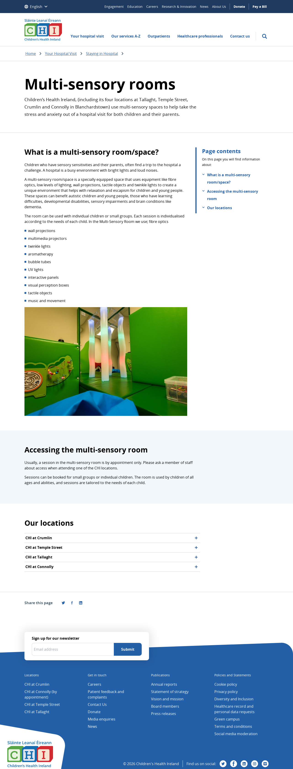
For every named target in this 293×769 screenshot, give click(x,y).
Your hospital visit (87, 36)
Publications (160, 675)
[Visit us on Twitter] (223, 763)
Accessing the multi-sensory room (232, 195)
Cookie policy (225, 684)
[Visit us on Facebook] (72, 602)
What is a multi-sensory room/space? (228, 178)
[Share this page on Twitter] (63, 602)
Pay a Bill (260, 6)
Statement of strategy (170, 691)
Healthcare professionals (200, 36)
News (204, 6)
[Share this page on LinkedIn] (80, 602)
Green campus (227, 719)
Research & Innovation (179, 6)
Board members (165, 706)
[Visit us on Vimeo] (265, 763)
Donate (239, 6)
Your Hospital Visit (61, 53)
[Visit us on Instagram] (254, 763)
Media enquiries (101, 719)
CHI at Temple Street (42, 704)
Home (30, 53)
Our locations (219, 207)
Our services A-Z (125, 36)
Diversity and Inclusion (233, 698)
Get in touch (97, 675)
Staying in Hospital (102, 53)
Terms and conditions (233, 726)
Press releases (163, 713)
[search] (265, 36)
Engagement (114, 6)
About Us (219, 6)
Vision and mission (167, 698)
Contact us (240, 36)
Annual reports (164, 684)
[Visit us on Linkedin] (244, 763)
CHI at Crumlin (36, 684)
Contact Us (97, 704)
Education (135, 6)
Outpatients (159, 36)
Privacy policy (226, 691)
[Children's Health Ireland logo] (43, 30)
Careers (152, 6)
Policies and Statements (232, 675)
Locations (31, 675)
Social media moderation (236, 733)
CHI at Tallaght (36, 711)
